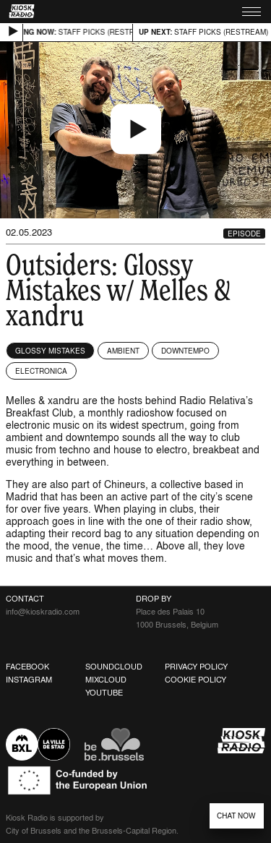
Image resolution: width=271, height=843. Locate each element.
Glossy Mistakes (50, 351)
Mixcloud (105, 679)
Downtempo (185, 351)
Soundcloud (113, 666)
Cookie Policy (195, 679)
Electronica (41, 371)
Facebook (27, 666)
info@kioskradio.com (42, 611)
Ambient (123, 351)
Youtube (104, 692)
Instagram (29, 679)
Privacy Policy (196, 666)
